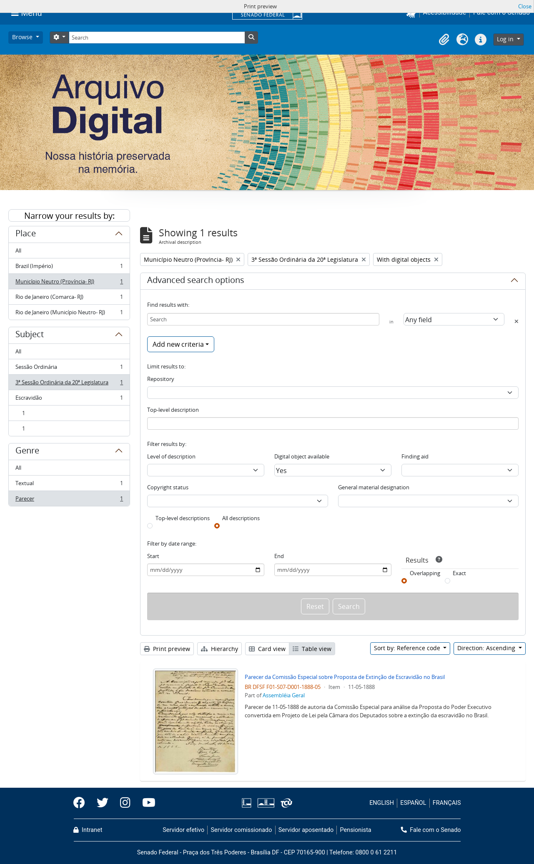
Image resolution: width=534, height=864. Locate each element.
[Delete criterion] (516, 321)
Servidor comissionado (241, 830)
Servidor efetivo (183, 830)
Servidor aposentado (305, 830)
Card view (267, 649)
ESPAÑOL (413, 802)
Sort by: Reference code (408, 648)
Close (524, 6)
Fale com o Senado (431, 830)
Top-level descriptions (182, 518)
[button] (444, 39)
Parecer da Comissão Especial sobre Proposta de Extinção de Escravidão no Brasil (345, 677)
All (18, 250)
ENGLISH (381, 802)
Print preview (167, 649)
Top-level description (173, 409)
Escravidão (69, 399)
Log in (506, 39)
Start (153, 556)
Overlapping (425, 573)
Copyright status (167, 487)
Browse (23, 37)
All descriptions (241, 518)
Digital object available (301, 456)
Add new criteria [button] (178, 344)
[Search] (157, 37)
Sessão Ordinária (69, 369)
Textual (69, 485)
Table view (312, 649)
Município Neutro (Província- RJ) (69, 283)
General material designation (373, 487)
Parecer (69, 500)
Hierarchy (219, 649)
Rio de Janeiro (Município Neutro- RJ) (69, 314)
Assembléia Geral (284, 695)
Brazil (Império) (69, 268)
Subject (29, 335)
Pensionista (355, 830)
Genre (27, 452)
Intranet (88, 830)
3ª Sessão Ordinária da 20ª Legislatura (69, 384)
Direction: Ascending (487, 648)
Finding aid (415, 456)
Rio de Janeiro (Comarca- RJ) (69, 299)
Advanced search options (195, 281)
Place (25, 234)
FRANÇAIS (447, 802)
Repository (160, 379)
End (279, 556)
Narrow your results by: (69, 215)
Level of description (171, 456)
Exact (459, 573)
